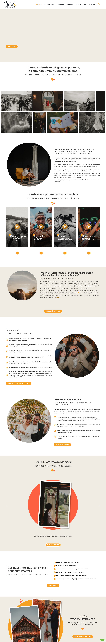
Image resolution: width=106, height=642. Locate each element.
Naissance (70, 4)
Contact (92, 4)
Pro (85, 4)
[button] (7, 505)
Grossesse (60, 4)
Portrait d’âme (49, 4)
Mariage (38, 4)
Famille (78, 4)
